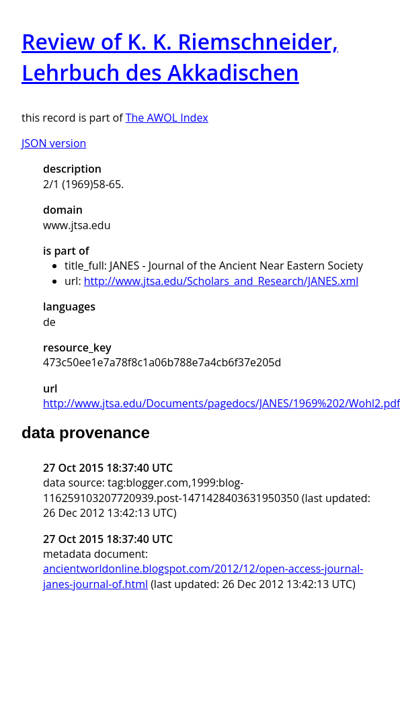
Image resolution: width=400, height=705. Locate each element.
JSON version (54, 143)
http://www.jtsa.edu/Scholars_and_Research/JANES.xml (221, 281)
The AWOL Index (167, 117)
